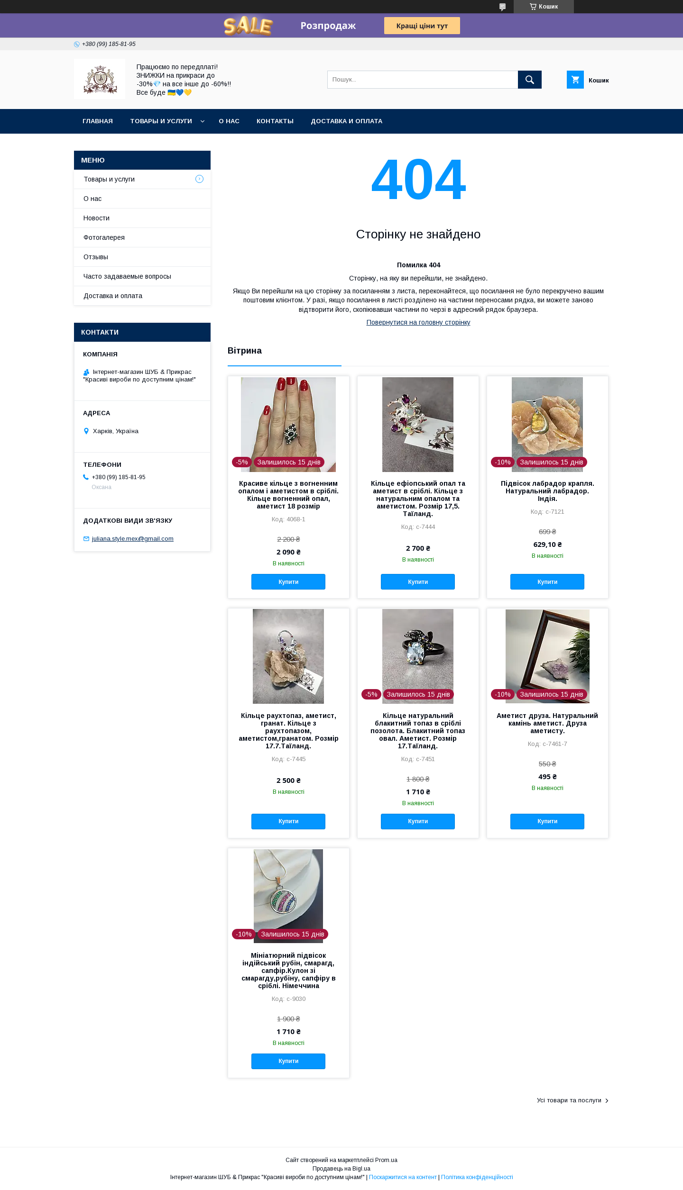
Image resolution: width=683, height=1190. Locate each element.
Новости (96, 218)
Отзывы (95, 257)
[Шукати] (530, 80)
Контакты (275, 121)
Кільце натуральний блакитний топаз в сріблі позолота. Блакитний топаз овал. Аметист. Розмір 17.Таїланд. (417, 731)
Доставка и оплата (346, 121)
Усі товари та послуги (569, 1100)
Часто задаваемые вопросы (127, 276)
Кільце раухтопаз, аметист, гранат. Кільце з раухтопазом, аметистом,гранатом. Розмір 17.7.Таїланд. (289, 731)
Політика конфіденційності (477, 1177)
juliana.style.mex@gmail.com (133, 538)
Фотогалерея (104, 237)
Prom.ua (386, 1160)
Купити (288, 582)
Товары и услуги (161, 121)
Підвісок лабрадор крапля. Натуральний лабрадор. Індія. (547, 491)
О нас (229, 121)
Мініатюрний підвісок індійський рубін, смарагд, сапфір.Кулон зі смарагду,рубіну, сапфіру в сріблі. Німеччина (288, 971)
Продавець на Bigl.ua (341, 1168)
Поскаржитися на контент (403, 1177)
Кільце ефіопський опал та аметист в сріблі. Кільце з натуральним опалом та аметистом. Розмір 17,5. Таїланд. (418, 499)
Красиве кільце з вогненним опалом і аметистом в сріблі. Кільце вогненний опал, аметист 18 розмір (288, 495)
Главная (98, 121)
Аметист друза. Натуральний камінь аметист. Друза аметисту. (547, 723)
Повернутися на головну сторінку (419, 322)
